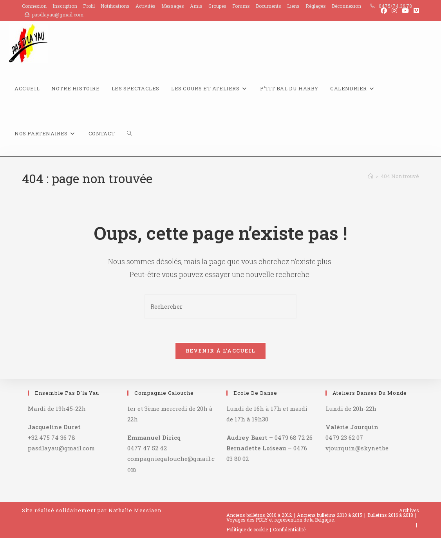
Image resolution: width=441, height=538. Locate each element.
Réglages (315, 6)
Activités (145, 6)
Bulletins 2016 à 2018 (390, 515)
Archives (409, 510)
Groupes (217, 6)
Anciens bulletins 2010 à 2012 (259, 515)
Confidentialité (289, 529)
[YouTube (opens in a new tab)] (405, 10)
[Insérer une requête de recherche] (220, 306)
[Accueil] (370, 176)
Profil (89, 6)
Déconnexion (346, 6)
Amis (196, 6)
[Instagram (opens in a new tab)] (394, 10)
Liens (293, 6)
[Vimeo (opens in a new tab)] (415, 10)
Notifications (115, 6)
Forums (241, 6)
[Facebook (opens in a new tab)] (383, 10)
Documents (268, 6)
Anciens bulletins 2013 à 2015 (329, 515)
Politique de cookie (247, 529)
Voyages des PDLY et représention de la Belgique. (280, 519)
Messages (172, 6)
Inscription (64, 6)
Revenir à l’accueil (221, 350)
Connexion (34, 6)
